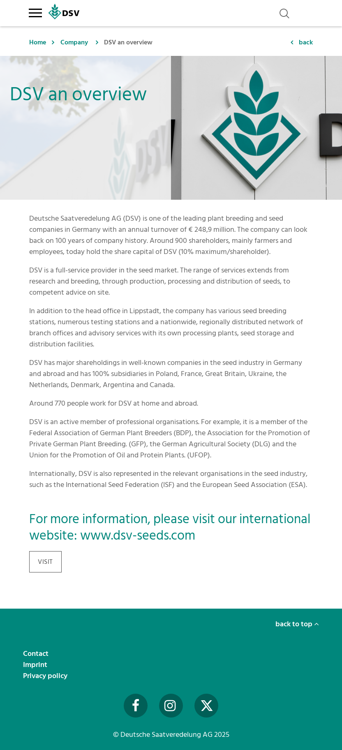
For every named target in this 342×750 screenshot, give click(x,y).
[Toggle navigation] (35, 11)
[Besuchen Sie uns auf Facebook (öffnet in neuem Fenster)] (136, 706)
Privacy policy (46, 676)
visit (45, 561)
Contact (36, 654)
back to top (297, 624)
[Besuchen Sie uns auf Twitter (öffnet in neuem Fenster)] (206, 706)
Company (74, 42)
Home (37, 42)
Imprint (36, 665)
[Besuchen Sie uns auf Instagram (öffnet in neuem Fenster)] (171, 706)
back (306, 42)
